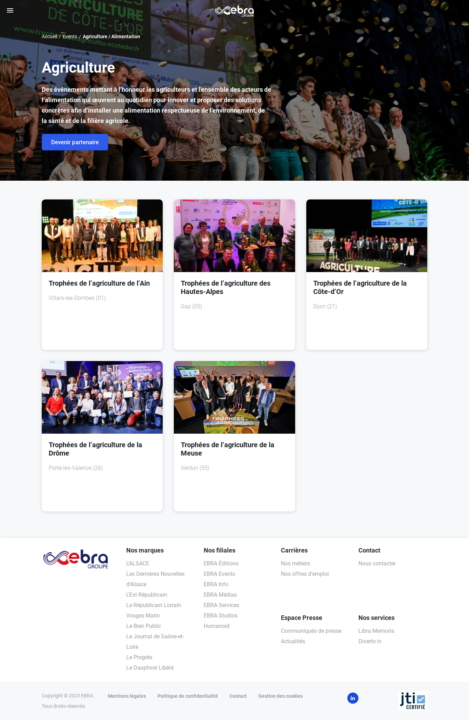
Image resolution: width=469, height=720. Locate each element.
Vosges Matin (143, 615)
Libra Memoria (376, 631)
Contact (238, 696)
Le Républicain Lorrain (153, 605)
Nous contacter (377, 563)
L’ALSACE (137, 563)
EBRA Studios (220, 615)
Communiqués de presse (311, 631)
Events (70, 36)
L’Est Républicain (146, 594)
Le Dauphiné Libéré (149, 667)
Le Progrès (139, 657)
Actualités (293, 641)
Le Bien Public (143, 626)
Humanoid (216, 626)
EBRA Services (221, 605)
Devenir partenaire (75, 142)
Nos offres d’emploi (305, 574)
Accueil (49, 36)
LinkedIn (352, 698)
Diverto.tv (370, 641)
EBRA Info (216, 584)
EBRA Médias (220, 594)
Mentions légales (127, 696)
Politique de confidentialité (187, 696)
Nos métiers (295, 563)
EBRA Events (219, 574)
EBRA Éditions (221, 563)
